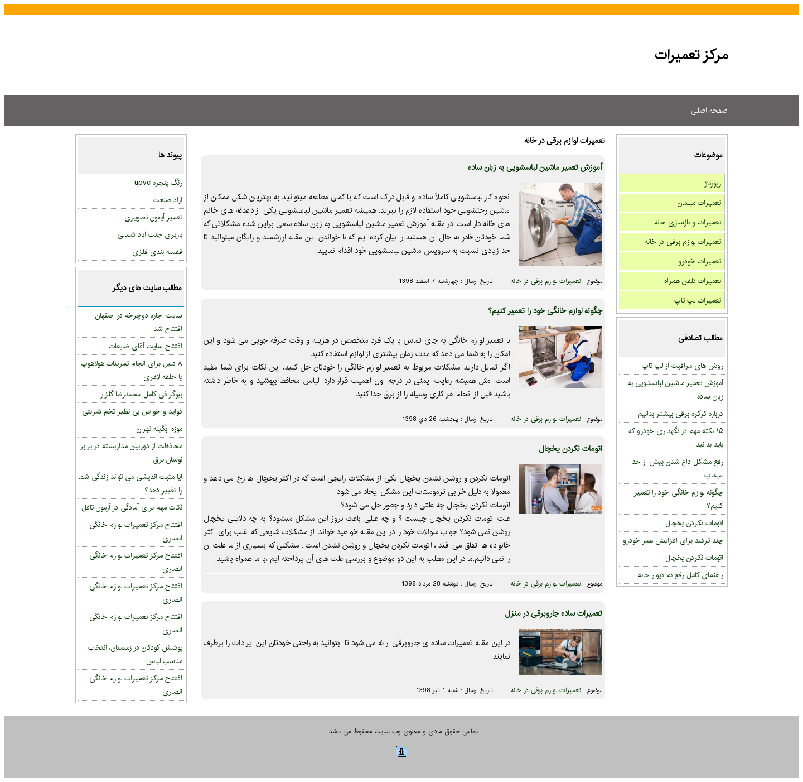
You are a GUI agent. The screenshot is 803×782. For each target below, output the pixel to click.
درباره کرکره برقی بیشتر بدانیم (680, 413)
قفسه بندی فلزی (157, 252)
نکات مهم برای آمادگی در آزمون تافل (131, 507)
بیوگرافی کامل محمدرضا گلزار (141, 394)
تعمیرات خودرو (699, 261)
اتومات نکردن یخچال (694, 523)
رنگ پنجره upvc (158, 182)
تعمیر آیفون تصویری (153, 217)
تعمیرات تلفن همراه (692, 281)
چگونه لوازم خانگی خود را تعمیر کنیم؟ (545, 311)
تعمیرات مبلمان (699, 202)
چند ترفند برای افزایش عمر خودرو (673, 540)
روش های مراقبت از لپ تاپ (682, 365)
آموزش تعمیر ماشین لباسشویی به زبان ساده (535, 167)
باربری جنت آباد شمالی (149, 234)
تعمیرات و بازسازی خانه (687, 222)
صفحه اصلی (709, 110)
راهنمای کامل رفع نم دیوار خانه (680, 575)
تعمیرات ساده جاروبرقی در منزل (553, 613)
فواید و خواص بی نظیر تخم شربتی (132, 411)
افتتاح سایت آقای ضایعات (145, 346)
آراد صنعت (167, 200)
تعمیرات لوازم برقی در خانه (683, 242)
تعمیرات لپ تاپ (697, 300)
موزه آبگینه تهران (159, 429)
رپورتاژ (712, 183)
